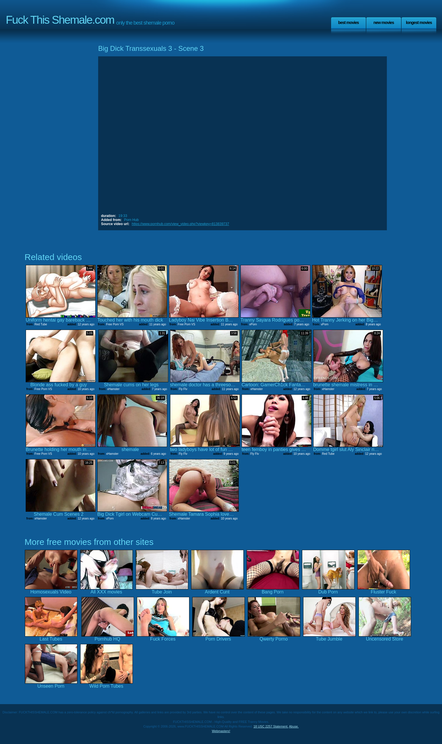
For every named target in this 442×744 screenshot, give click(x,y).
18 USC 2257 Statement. (270, 726)
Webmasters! (221, 731)
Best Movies (348, 22)
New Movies (383, 22)
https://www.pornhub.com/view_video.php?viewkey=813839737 (180, 224)
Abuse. (294, 726)
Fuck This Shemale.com (60, 20)
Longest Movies (419, 22)
